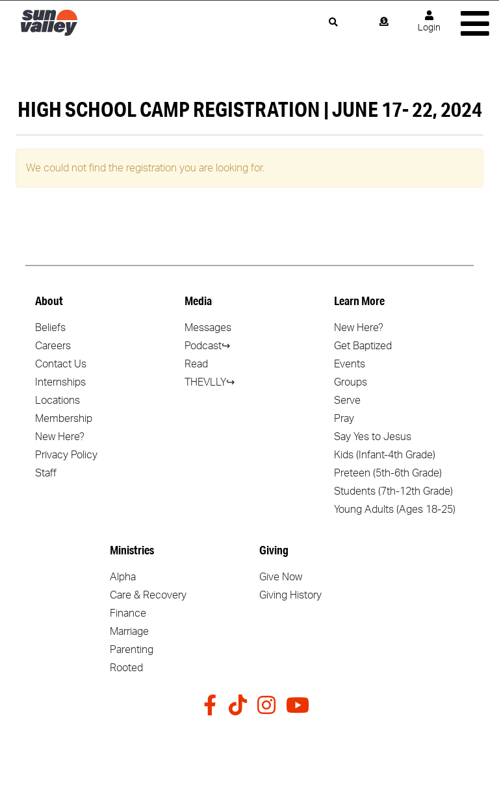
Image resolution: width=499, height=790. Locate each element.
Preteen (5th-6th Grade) (388, 473)
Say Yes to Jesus (372, 437)
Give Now (280, 577)
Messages (208, 328)
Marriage (129, 631)
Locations (57, 400)
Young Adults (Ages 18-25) (394, 509)
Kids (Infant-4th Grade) (384, 455)
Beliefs (50, 328)
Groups (350, 382)
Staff (46, 473)
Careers (53, 346)
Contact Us (60, 364)
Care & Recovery (148, 595)
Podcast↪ (207, 346)
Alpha (123, 577)
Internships (60, 382)
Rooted (126, 668)
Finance (128, 613)
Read (196, 364)
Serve (347, 400)
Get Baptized (363, 346)
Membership (63, 419)
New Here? (59, 437)
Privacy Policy (66, 455)
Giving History (290, 595)
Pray (344, 419)
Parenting (131, 650)
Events (349, 364)
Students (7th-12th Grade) (393, 491)
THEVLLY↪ (210, 382)
